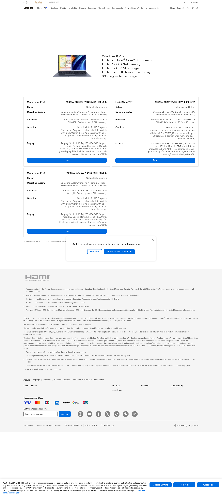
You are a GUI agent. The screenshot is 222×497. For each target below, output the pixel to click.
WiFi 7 (55, 456)
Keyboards (86, 415)
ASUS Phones (29, 430)
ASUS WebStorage (120, 413)
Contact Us (116, 396)
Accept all (208, 484)
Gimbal (85, 441)
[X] (107, 479)
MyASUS (145, 421)
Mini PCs (56, 400)
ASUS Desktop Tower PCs (34, 456)
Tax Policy (116, 424)
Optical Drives (59, 447)
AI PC (114, 441)
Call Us (144, 409)
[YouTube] (89, 479)
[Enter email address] (40, 479)
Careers (115, 428)
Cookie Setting (160, 484)
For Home (28, 396)
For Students (29, 400)
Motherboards (59, 413)
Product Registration (150, 400)
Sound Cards (58, 443)
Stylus (84, 445)
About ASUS (117, 392)
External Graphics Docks (63, 438)
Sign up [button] (65, 478)
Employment (117, 400)
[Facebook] (98, 479)
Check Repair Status (150, 392)
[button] (185, 2)
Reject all (184, 484)
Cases (55, 430)
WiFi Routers (87, 396)
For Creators (29, 409)
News (114, 404)
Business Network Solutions (93, 407)
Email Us (145, 404)
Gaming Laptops (30, 413)
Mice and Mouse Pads (91, 419)
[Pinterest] (126, 479)
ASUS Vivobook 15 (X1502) (41, 15)
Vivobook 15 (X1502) (81, 381)
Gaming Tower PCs (61, 392)
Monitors (27, 443)
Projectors (28, 447)
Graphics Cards (59, 417)
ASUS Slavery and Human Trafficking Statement (122, 418)
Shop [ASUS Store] (39, 8)
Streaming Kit (87, 436)
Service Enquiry (147, 396)
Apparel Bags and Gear (91, 432)
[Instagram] (80, 479)
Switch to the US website (119, 251)
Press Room (117, 409)
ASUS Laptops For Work (34, 404)
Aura (114, 453)
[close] (152, 240)
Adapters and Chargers (92, 449)
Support (54, 19)
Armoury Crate (118, 449)
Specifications (40, 19)
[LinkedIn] (135, 479)
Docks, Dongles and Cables (93, 453)
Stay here (95, 251)
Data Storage (58, 434)
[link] (28, 8)
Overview (27, 19)
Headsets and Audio (90, 424)
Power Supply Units (61, 426)
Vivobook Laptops (62, 381)
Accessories (29, 417)
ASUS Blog (116, 436)
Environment (176, 396)
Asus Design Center (120, 445)
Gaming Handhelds (32, 426)
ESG (172, 392)
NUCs (55, 396)
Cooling (56, 421)
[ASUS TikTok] (116, 479)
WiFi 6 (84, 392)
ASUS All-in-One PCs (32, 451)
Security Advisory (148, 413)
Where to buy (98, 381)
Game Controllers (89, 428)
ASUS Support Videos (150, 417)
